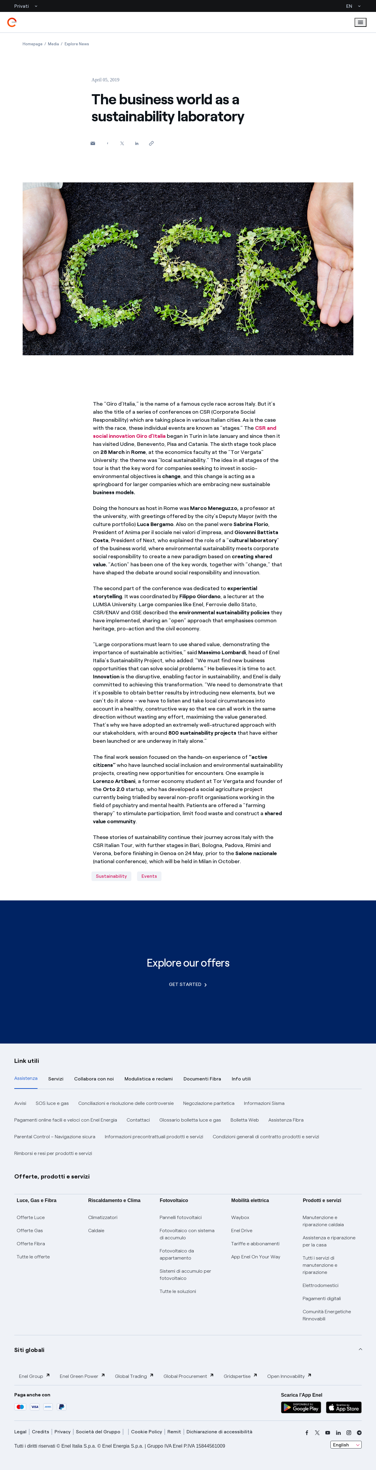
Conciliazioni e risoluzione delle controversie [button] (126, 1103)
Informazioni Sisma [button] (264, 1103)
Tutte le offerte (33, 1257)
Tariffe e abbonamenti (255, 1243)
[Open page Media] (53, 44)
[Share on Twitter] (122, 143)
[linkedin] (338, 1432)
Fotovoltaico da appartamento (177, 1254)
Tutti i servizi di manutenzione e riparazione (320, 1265)
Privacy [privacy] (63, 1432)
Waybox (240, 1217)
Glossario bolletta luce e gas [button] (190, 1120)
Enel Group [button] (34, 1376)
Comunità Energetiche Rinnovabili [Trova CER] (327, 1315)
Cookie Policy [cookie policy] (146, 1432)
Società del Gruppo (98, 1432)
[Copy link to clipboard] (151, 143)
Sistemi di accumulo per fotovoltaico (185, 1274)
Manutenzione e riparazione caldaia (323, 1221)
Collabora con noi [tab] (94, 1079)
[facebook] (306, 1432)
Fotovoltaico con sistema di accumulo (187, 1234)
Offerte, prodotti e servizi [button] (52, 1176)
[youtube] (327, 1432)
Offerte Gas (30, 1230)
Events (149, 876)
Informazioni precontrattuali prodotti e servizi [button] (154, 1136)
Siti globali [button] (29, 1349)
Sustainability (111, 876)
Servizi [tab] (55, 1079)
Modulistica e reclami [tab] (149, 1079)
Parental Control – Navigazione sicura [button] (54, 1136)
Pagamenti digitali (322, 1298)
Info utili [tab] (241, 1079)
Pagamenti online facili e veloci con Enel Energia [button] (65, 1120)
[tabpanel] (188, 1128)
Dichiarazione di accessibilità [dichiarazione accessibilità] (219, 1432)
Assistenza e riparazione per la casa (329, 1241)
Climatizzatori (102, 1217)
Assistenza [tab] (26, 1078)
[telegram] (359, 1432)
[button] (93, 143)
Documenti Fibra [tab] (202, 1079)
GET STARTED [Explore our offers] (188, 984)
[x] (317, 1432)
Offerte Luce (31, 1217)
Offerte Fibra (31, 1243)
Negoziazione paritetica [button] (208, 1103)
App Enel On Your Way (255, 1257)
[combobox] (346, 1445)
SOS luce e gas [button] (52, 1103)
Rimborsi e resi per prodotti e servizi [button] (53, 1153)
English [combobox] (341, 1445)
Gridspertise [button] (241, 1376)
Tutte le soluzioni (178, 1291)
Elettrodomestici (320, 1285)
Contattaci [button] (138, 1120)
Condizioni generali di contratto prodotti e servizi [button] (266, 1136)
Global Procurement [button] (189, 1376)
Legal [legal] (20, 1432)
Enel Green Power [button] (82, 1376)
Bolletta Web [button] (245, 1120)
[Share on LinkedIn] (136, 143)
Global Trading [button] (134, 1376)
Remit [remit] (174, 1432)
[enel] (12, 22)
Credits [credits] (40, 1432)
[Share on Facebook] (107, 143)
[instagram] (349, 1432)
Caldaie (96, 1230)
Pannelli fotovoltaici (181, 1217)
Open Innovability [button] (289, 1376)
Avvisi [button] (20, 1103)
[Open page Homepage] (33, 44)
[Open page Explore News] (77, 44)
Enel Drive (241, 1230)
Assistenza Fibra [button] (286, 1120)
